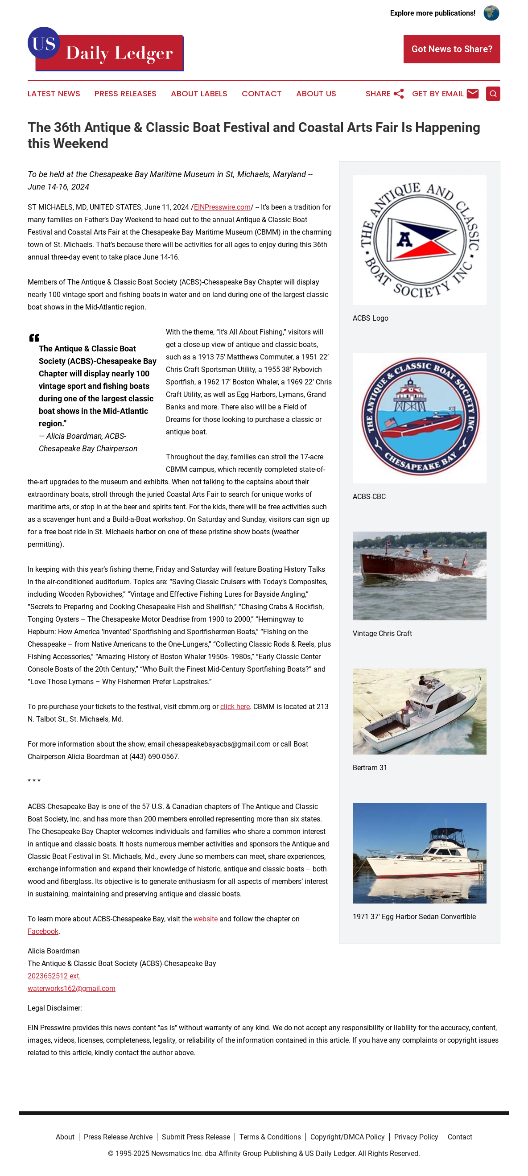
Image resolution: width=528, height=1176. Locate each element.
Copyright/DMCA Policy (347, 1137)
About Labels (199, 94)
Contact (262, 94)
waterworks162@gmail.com (72, 988)
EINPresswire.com (222, 207)
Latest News (54, 94)
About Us (316, 94)
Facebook (43, 931)
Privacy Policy (416, 1137)
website (206, 919)
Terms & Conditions (270, 1137)
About (65, 1137)
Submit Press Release (196, 1137)
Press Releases (126, 94)
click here (235, 706)
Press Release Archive (118, 1137)
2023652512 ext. (54, 976)
